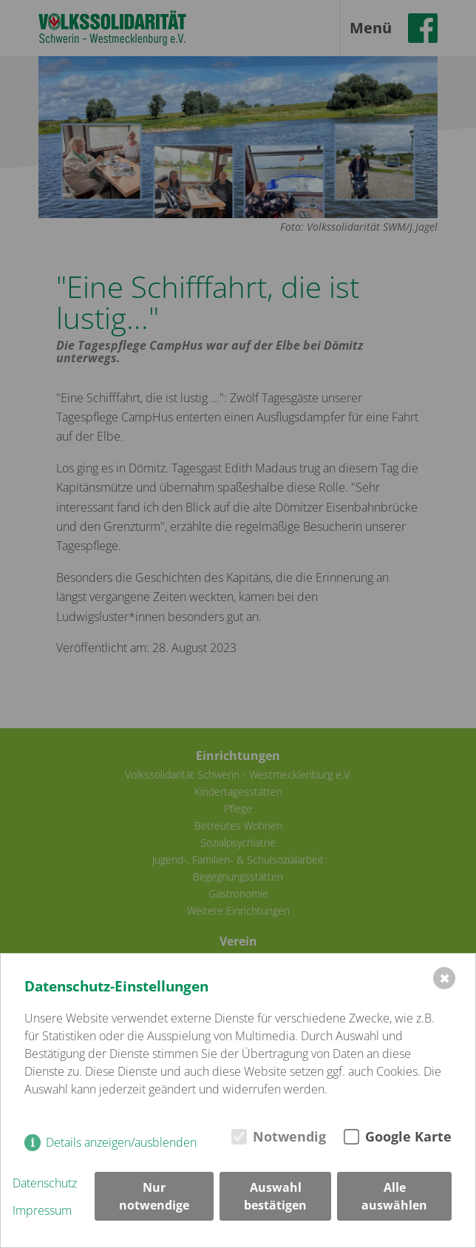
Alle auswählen (394, 1196)
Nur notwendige (154, 1196)
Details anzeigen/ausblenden (121, 1142)
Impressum (42, 1210)
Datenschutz (45, 1183)
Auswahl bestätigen (275, 1196)
